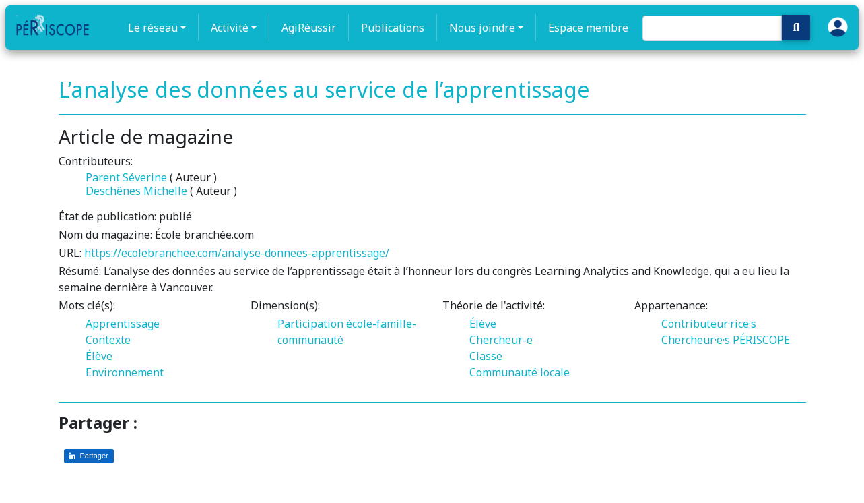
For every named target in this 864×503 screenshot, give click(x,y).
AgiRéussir (308, 27)
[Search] (712, 28)
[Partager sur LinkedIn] (89, 456)
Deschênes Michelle (136, 190)
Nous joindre (482, 27)
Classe (485, 356)
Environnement (125, 372)
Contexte (108, 339)
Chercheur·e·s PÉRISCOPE (725, 339)
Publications (392, 27)
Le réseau (153, 27)
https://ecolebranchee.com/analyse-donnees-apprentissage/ (236, 252)
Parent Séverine (126, 177)
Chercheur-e (501, 339)
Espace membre (588, 27)
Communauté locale (519, 372)
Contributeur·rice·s (708, 323)
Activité (229, 27)
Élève (99, 356)
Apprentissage (123, 323)
